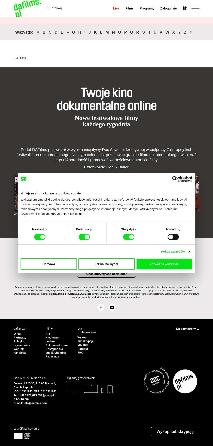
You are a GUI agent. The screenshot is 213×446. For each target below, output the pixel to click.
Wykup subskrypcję (85, 338)
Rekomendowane (58, 344)
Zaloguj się (168, 8)
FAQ (80, 351)
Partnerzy (20, 337)
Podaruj (83, 347)
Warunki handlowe (20, 349)
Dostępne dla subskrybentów (56, 349)
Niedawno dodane (53, 338)
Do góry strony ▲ (187, 328)
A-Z (48, 333)
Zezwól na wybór (106, 264)
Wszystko (24, 32)
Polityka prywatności (22, 342)
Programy (146, 8)
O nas (18, 333)
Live (116, 8)
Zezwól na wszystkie (164, 264)
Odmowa (48, 264)
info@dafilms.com (36, 401)
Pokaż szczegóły (173, 251)
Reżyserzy (53, 354)
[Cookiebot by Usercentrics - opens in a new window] (175, 179)
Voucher (83, 344)
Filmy (129, 8)
